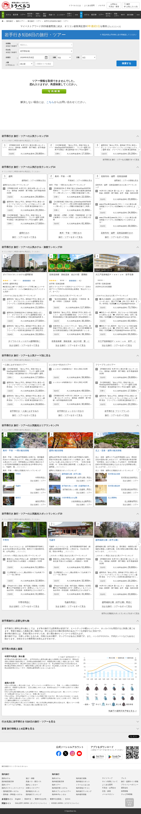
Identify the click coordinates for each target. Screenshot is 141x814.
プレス (123, 778)
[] (114, 26)
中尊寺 (18, 474)
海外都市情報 (81, 794)
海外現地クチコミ (83, 788)
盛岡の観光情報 (56, 450)
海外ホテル (56, 778)
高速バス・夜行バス (33, 781)
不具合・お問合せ (109, 788)
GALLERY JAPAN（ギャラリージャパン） (31, 803)
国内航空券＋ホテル (11, 791)
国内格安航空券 (8, 781)
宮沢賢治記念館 (114, 474)
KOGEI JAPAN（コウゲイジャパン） (65, 803)
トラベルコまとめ (83, 785)
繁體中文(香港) (55, 799)
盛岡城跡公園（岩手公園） (72, 474)
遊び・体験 (30, 778)
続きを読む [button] (22, 551)
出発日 (8, 57)
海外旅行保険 (81, 778)
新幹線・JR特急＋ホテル (13, 794)
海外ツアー (56, 785)
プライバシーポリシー (129, 785)
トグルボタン (70, 136)
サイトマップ (107, 778)
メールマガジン (108, 794)
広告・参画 (106, 791)
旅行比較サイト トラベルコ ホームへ (15, 766)
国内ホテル (6, 778)
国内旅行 (5, 774)
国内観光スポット (33, 791)
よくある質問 (89, 5)
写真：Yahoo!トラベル (104, 270)
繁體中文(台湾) (40, 799)
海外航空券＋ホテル (59, 788)
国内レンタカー (32, 785)
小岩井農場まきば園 (69, 498)
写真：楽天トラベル (10, 270)
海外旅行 (55, 774)
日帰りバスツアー (33, 788)
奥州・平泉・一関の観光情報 (16, 450)
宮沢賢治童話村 (114, 486)
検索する (126, 63)
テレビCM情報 (126, 794)
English (18, 799)
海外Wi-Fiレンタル (59, 794)
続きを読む (21, 467)
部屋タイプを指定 (44, 64)
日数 (77, 57)
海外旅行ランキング (84, 791)
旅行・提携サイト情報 (129, 781)
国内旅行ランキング (33, 794)
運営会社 (124, 788)
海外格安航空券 (58, 781)
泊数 (54, 57)
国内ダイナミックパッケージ (13, 788)
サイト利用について (110, 781)
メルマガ (101, 5)
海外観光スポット (83, 781)
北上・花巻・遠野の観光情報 (108, 450)
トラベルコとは (75, 5)
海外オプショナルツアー (61, 791)
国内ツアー (6, 785)
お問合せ (114, 5)
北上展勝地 (112, 498)
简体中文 (27, 799)
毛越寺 (18, 486)
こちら (50, 102)
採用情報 (124, 791)
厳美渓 (18, 498)
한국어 (67, 799)
